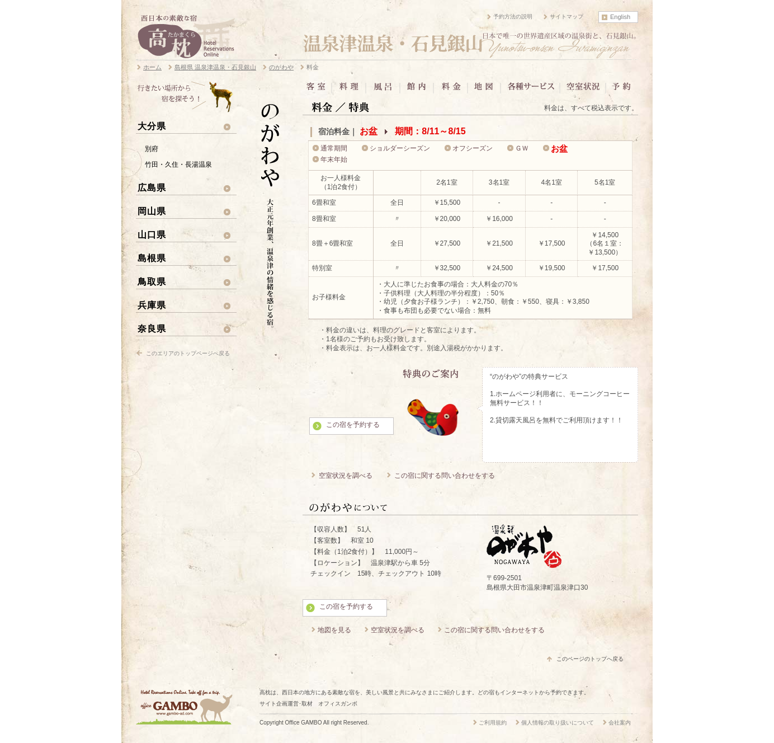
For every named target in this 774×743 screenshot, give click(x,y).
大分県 (152, 126)
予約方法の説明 (512, 16)
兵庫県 (152, 305)
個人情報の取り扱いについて (557, 723)
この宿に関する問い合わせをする (444, 475)
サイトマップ (566, 16)
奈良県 (152, 328)
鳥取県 (152, 281)
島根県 (152, 258)
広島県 (152, 187)
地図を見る (334, 630)
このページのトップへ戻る (590, 659)
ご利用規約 (493, 723)
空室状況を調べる (345, 475)
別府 (151, 149)
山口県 (152, 234)
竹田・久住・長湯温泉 (178, 164)
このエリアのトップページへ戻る (188, 353)
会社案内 (619, 723)
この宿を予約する (353, 425)
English (620, 16)
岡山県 (152, 211)
